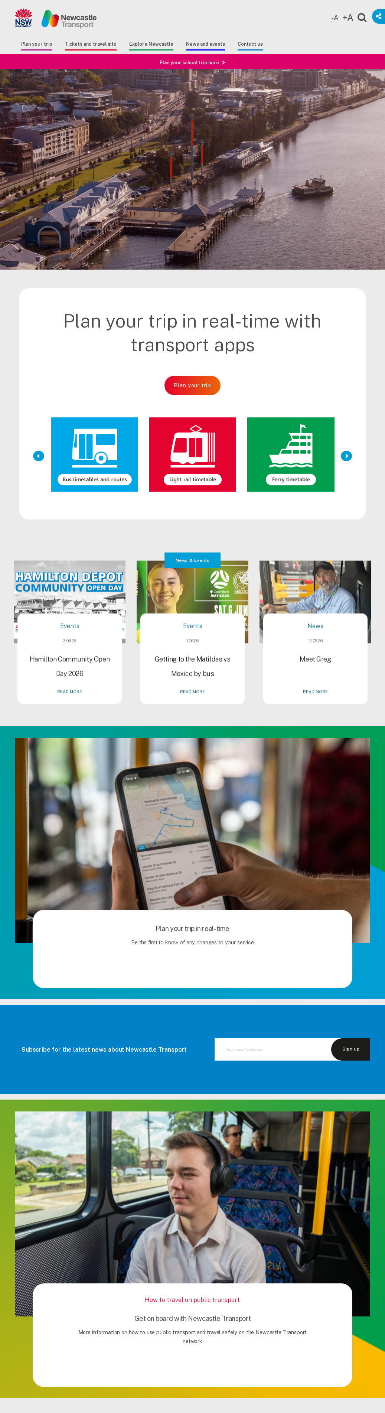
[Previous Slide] (38, 456)
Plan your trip (36, 44)
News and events (205, 44)
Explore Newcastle (151, 44)
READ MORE (69, 727)
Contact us (250, 44)
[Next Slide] (346, 456)
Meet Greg (315, 695)
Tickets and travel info (91, 44)
